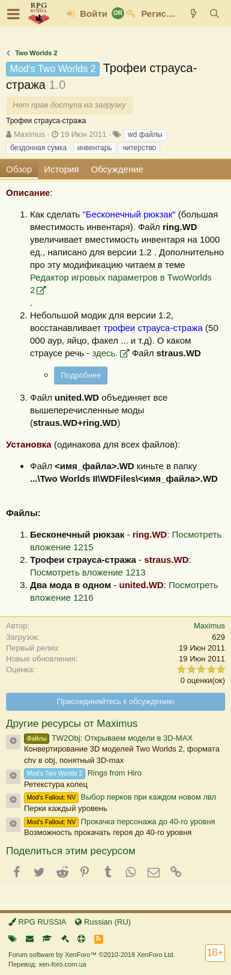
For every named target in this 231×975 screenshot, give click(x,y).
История (61, 169)
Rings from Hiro (83, 772)
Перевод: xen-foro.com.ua (47, 964)
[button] (13, 14)
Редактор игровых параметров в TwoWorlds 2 (121, 283)
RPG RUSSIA (37, 921)
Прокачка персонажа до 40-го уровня (119, 821)
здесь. (105, 353)
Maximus (29, 134)
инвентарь (94, 148)
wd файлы (145, 134)
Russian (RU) (103, 921)
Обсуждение (117, 169)
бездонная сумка (38, 148)
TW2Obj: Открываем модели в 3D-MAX (108, 738)
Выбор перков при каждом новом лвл (120, 796)
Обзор (19, 169)
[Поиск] (214, 13)
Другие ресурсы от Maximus (71, 723)
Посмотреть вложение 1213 (88, 572)
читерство (139, 148)
